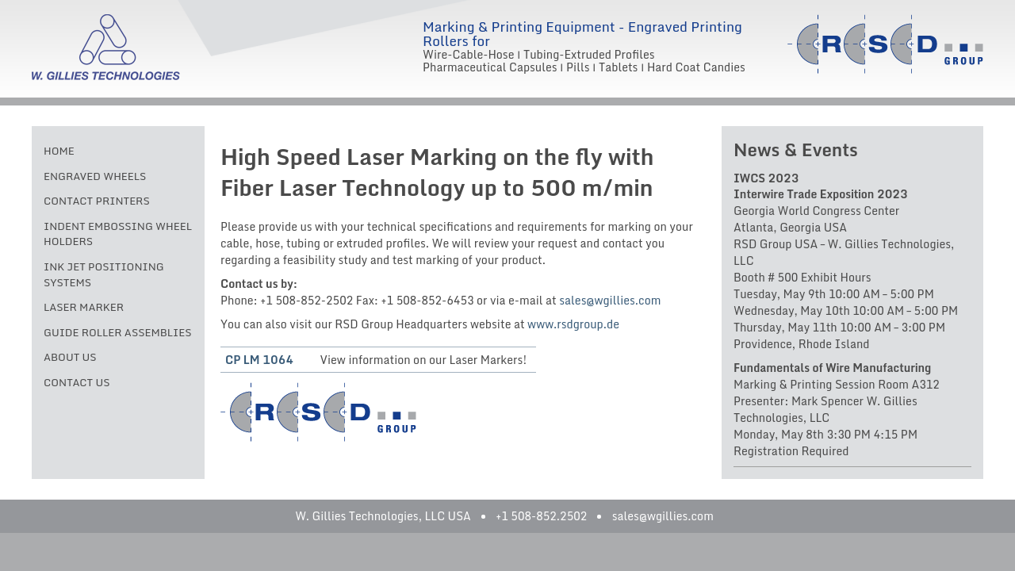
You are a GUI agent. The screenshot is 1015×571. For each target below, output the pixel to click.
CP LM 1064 (259, 360)
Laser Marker (84, 307)
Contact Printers (97, 200)
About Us (70, 357)
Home (59, 150)
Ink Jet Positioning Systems (104, 274)
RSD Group (885, 44)
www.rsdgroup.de (573, 324)
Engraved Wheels (95, 176)
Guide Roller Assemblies (117, 332)
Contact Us (77, 382)
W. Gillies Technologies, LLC (106, 47)
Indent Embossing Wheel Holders (118, 234)
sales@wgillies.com (610, 300)
